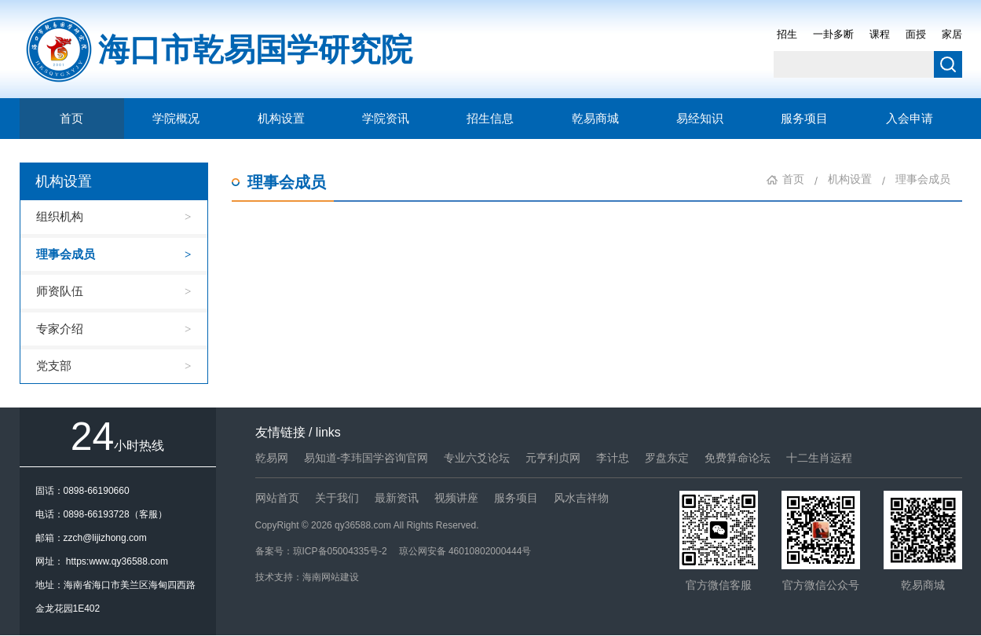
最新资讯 (397, 498)
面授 (916, 34)
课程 (879, 34)
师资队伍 (59, 291)
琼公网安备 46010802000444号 (465, 551)
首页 (71, 118)
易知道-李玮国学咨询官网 (366, 457)
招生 (787, 34)
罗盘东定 (667, 457)
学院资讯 (385, 118)
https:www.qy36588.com (117, 561)
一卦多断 (833, 34)
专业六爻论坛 (477, 457)
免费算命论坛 (738, 457)
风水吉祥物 (581, 498)
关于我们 (337, 498)
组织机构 (59, 216)
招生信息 (490, 118)
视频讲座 (456, 498)
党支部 (53, 365)
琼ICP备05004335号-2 (340, 551)
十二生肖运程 (819, 457)
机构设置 (281, 118)
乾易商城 (595, 118)
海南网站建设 (330, 577)
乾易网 (271, 457)
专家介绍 (59, 328)
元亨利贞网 (552, 457)
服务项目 (804, 118)
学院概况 (175, 118)
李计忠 (612, 457)
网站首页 (277, 498)
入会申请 (909, 118)
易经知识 (699, 118)
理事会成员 (65, 254)
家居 (952, 34)
